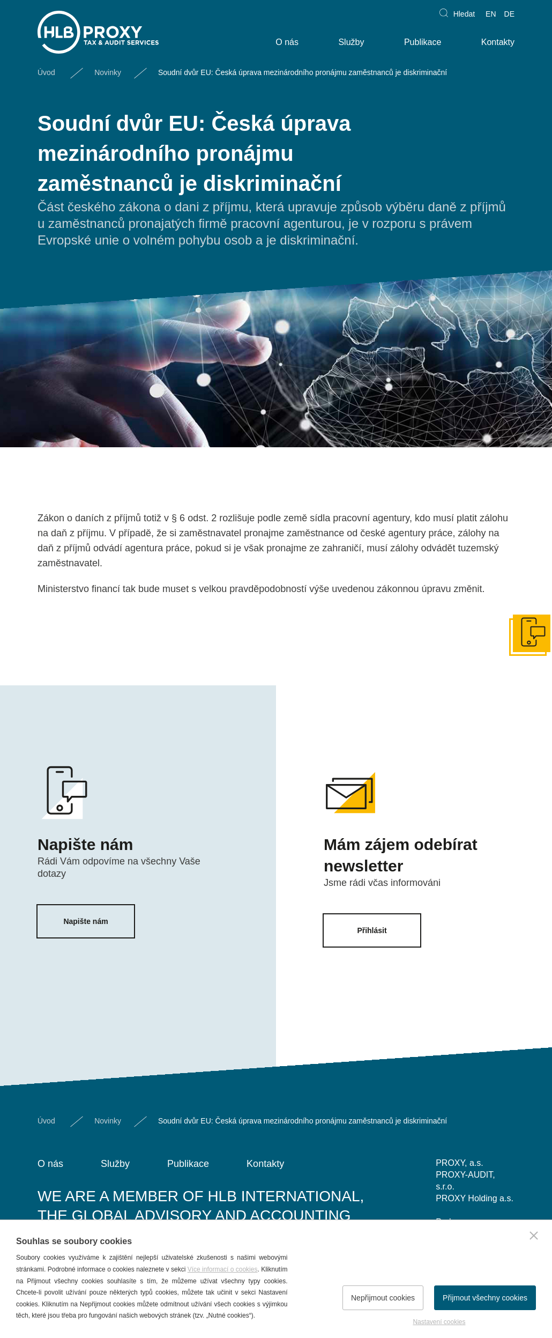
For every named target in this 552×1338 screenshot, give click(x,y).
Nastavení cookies (439, 1322)
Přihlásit (371, 930)
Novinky (107, 72)
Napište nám (85, 921)
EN (491, 14)
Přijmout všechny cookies (485, 1297)
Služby (351, 42)
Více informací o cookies (223, 1269)
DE (509, 14)
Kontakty (497, 42)
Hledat (464, 14)
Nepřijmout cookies (383, 1297)
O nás (287, 42)
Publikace (422, 42)
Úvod (46, 72)
